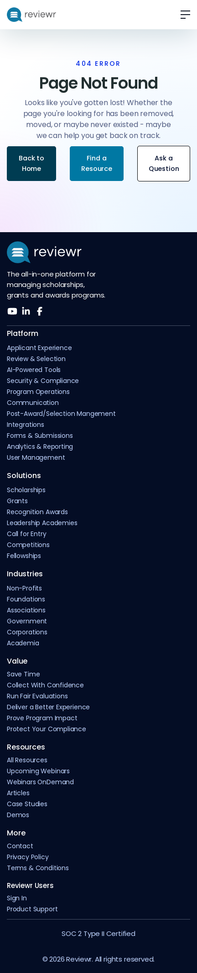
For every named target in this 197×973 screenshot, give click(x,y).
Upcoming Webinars (38, 771)
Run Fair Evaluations (37, 696)
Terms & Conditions (38, 868)
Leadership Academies (42, 523)
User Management (36, 457)
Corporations (27, 632)
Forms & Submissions (40, 435)
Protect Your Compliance (46, 729)
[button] (182, 14)
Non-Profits (24, 588)
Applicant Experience (39, 348)
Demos (18, 815)
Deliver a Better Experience (48, 707)
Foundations (26, 599)
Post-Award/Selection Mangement (61, 413)
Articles (18, 793)
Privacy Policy (28, 857)
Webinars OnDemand (40, 782)
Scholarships (26, 490)
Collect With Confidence (45, 685)
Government (27, 621)
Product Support (32, 909)
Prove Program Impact (42, 718)
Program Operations (38, 391)
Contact (20, 846)
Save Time (23, 674)
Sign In (17, 898)
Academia (23, 643)
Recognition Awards (37, 512)
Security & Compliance (43, 381)
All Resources (27, 760)
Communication (33, 402)
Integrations (25, 424)
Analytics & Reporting (40, 446)
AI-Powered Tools (34, 370)
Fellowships (24, 556)
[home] (31, 14)
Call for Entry (27, 534)
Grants (17, 501)
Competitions (28, 545)
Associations (26, 610)
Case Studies (27, 804)
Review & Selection (36, 359)
